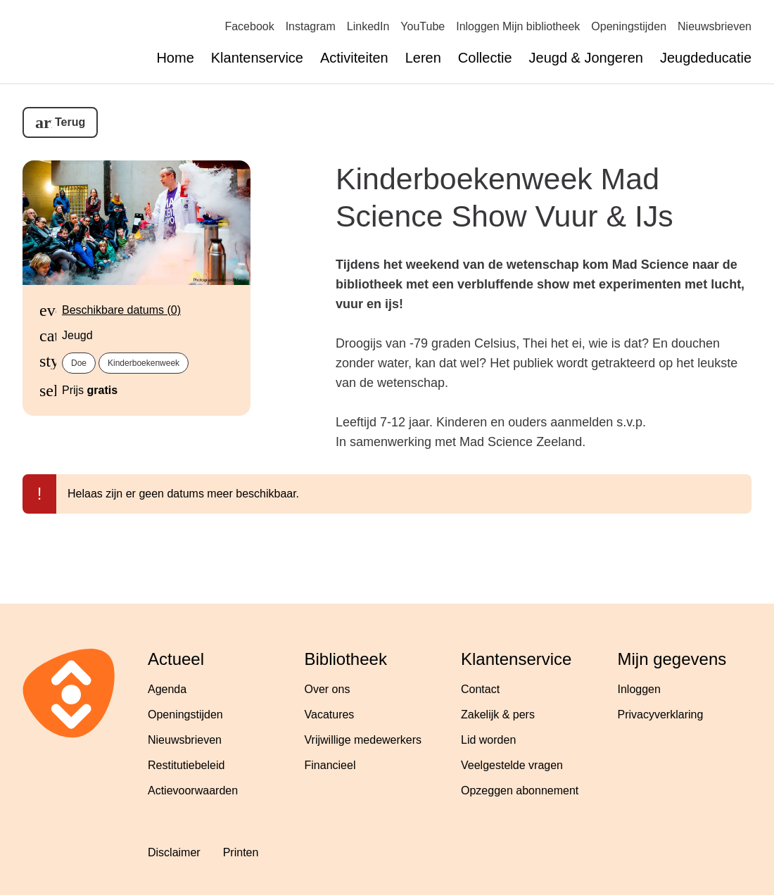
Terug (70, 122)
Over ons (327, 689)
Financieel (330, 765)
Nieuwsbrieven (714, 26)
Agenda (167, 689)
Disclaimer (174, 852)
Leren (423, 57)
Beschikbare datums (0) (121, 310)
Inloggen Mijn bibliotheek (518, 26)
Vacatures (330, 715)
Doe (79, 363)
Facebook (249, 26)
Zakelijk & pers (498, 715)
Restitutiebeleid (186, 765)
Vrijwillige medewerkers (363, 740)
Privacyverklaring (661, 715)
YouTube (422, 26)
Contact (480, 689)
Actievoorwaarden (193, 790)
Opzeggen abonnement (519, 790)
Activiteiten (354, 57)
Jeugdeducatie (705, 57)
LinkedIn (368, 26)
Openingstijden (628, 26)
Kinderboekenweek (143, 363)
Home (175, 57)
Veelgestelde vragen (512, 765)
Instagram (311, 26)
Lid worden (488, 740)
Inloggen (639, 689)
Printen (241, 852)
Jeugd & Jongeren (586, 57)
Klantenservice (257, 57)
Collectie (485, 57)
